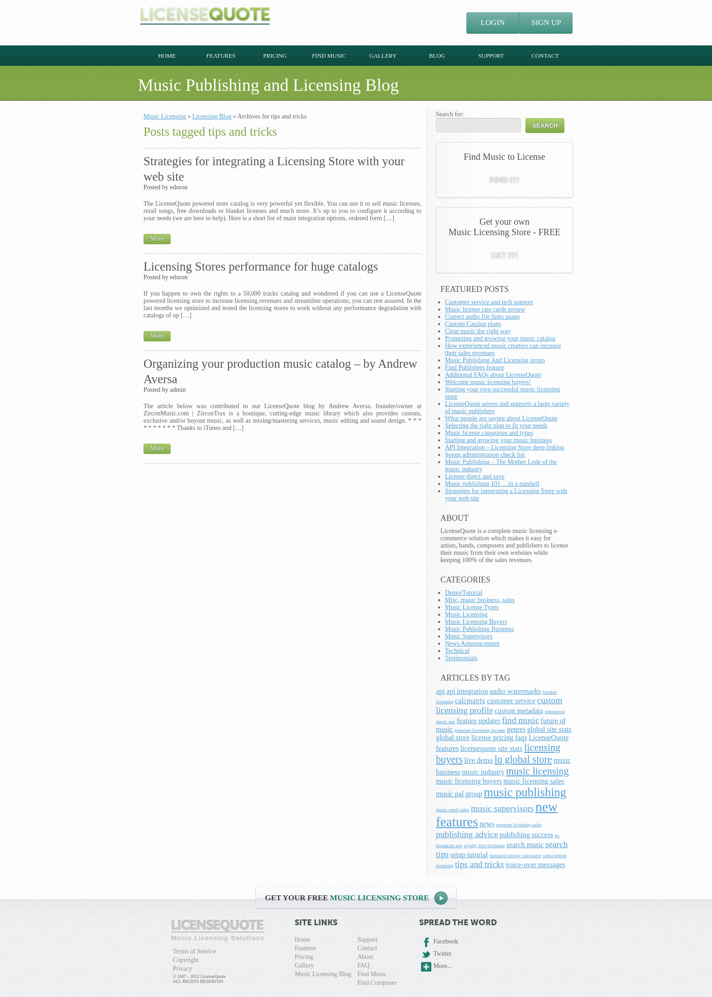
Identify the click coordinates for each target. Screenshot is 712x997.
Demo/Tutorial (464, 592)
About (365, 956)
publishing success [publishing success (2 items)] (526, 835)
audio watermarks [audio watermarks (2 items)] (515, 691)
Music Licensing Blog (323, 974)
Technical (457, 650)
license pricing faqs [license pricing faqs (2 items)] (499, 737)
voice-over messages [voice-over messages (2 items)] (535, 865)
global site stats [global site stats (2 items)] (549, 729)
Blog (437, 55)
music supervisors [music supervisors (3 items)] (502, 808)
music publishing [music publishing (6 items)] (525, 792)
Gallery (383, 55)
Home (166, 55)
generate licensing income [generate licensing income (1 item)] (480, 730)
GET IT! (504, 255)
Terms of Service (194, 951)
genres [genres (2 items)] (516, 729)
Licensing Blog (212, 116)
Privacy (183, 968)
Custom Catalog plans (473, 324)
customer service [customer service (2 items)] (511, 701)
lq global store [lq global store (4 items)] (523, 759)
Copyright (186, 960)
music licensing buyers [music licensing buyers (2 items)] (469, 781)
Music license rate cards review (485, 309)
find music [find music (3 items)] (520, 720)
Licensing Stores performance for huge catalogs (260, 266)
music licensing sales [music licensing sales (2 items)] (534, 781)
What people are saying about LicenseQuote (501, 418)
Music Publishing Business (479, 629)
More (157, 238)
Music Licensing (164, 116)
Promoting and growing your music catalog (500, 338)
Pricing (275, 55)
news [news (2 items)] (487, 824)
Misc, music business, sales (480, 600)
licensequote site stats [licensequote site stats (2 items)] (491, 748)
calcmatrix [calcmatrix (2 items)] (470, 701)
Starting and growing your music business (498, 440)
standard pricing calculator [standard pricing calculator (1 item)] (515, 855)
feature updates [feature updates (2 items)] (478, 721)
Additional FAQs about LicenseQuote (493, 374)
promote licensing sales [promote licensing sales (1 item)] (518, 824)
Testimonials (461, 658)
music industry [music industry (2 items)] (483, 772)
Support (491, 55)
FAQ (363, 965)
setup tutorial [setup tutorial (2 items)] (469, 855)
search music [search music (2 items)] (525, 845)
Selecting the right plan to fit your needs (496, 425)
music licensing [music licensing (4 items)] (537, 771)
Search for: (450, 114)
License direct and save (474, 476)
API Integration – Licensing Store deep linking (504, 447)
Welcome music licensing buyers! (488, 382)
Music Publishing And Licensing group (495, 360)
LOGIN (493, 22)
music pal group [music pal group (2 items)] (459, 794)
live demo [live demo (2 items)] (479, 760)
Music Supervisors (469, 636)
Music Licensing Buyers (476, 621)
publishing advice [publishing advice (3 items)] (467, 834)
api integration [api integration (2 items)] (467, 691)
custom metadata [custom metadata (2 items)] (518, 711)
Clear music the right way (478, 331)
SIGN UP (546, 22)
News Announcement (472, 643)
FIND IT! (504, 180)
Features (220, 55)
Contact (545, 55)
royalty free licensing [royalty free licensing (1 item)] (484, 845)
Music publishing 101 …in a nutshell (492, 483)
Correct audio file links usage (482, 316)
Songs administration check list (484, 454)
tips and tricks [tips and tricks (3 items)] (479, 864)
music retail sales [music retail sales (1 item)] (452, 809)
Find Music (329, 55)
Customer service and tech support (489, 302)
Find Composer (377, 982)
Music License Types (472, 607)
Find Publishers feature (474, 367)
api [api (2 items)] (440, 691)
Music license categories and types (489, 432)
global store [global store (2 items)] (453, 737)
